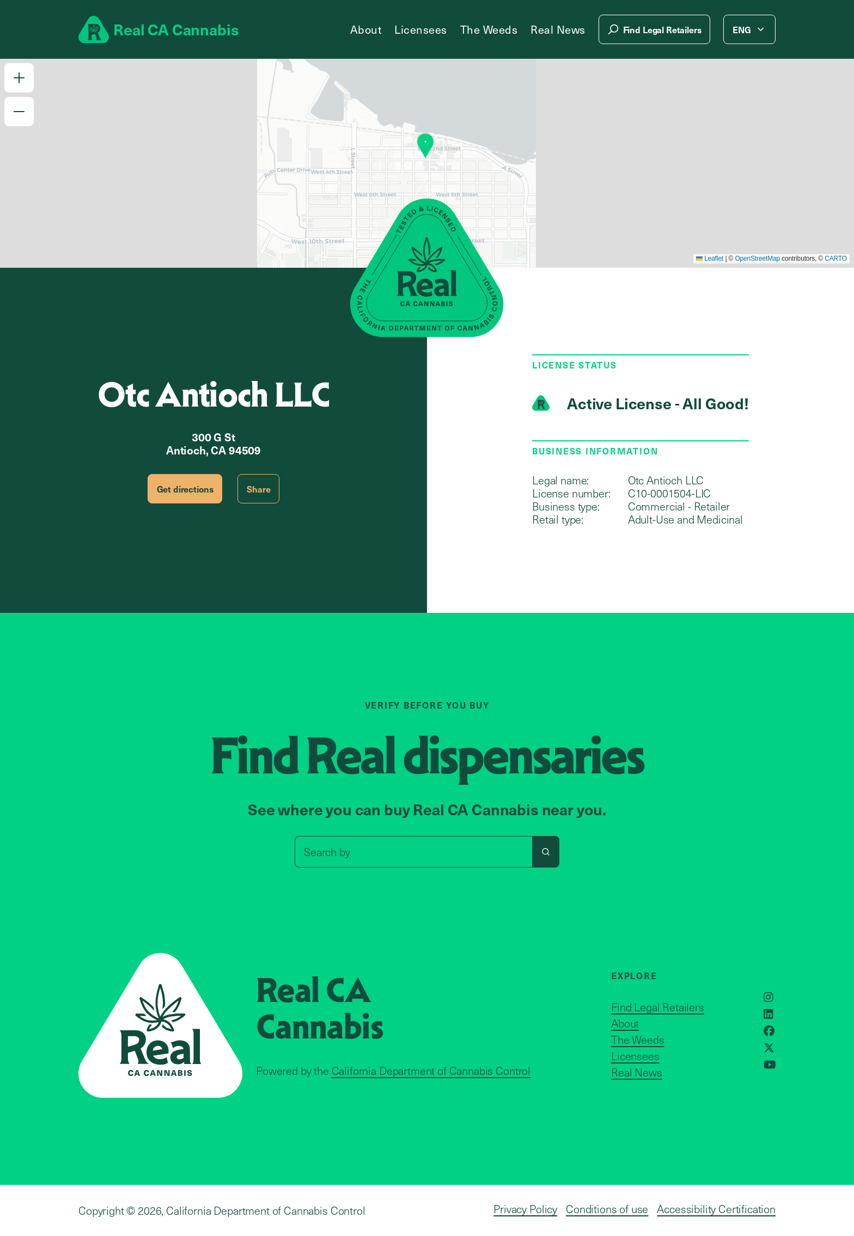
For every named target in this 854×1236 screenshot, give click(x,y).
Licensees (420, 29)
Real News (557, 29)
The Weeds (489, 29)
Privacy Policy (525, 1208)
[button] (19, 78)
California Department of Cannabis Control (431, 1070)
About (366, 29)
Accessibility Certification (716, 1208)
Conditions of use (607, 1208)
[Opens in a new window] (768, 997)
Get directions (185, 489)
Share (258, 489)
